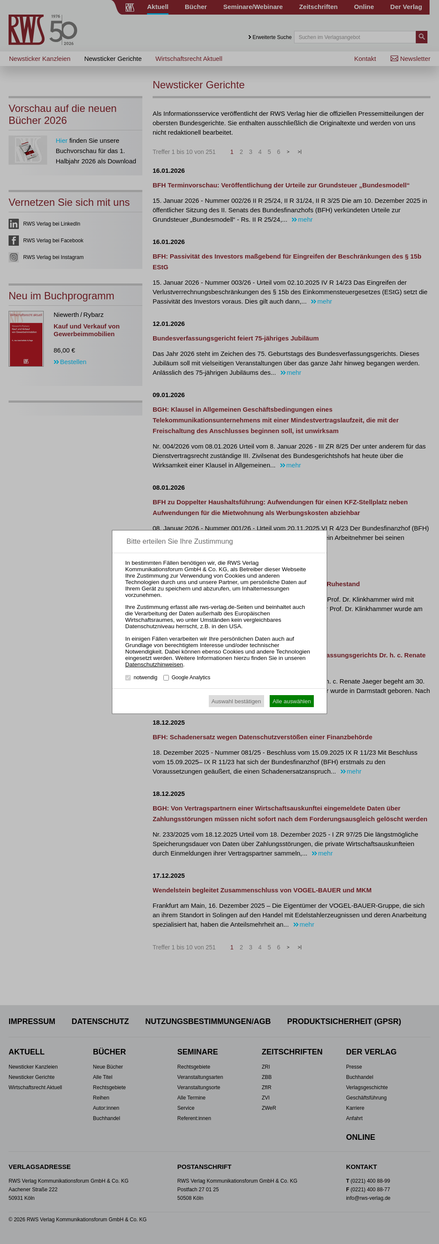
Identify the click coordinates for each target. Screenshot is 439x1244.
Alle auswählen (292, 701)
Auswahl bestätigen (236, 701)
